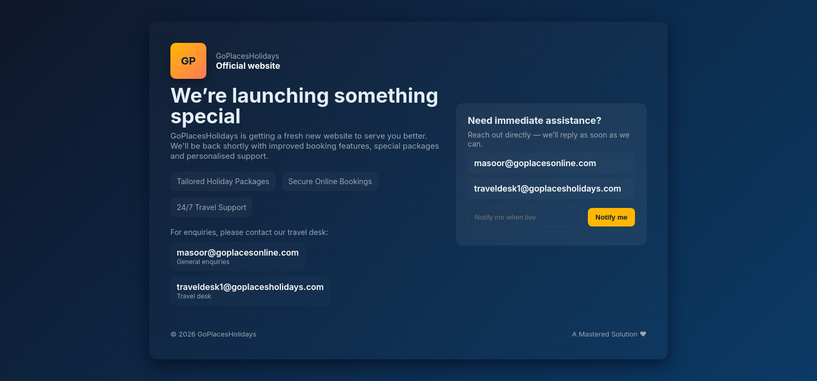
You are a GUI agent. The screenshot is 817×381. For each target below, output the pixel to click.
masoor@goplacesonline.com (238, 256)
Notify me (611, 217)
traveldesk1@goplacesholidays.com (250, 291)
